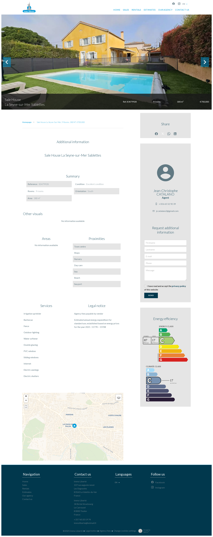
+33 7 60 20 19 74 (82, 519)
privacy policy (179, 286)
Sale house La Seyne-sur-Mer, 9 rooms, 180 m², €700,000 (61, 122)
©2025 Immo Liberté (73, 531)
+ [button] (26, 396)
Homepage (27, 122)
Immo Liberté (80, 481)
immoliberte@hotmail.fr (85, 523)
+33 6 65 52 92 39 (167, 204)
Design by (143, 531)
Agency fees (105, 530)
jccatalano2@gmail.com (167, 211)
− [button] (26, 401)
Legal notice (91, 530)
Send (151, 295)
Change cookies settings (125, 530)
